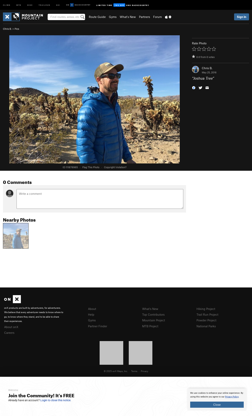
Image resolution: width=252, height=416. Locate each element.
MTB (18, 5)
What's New (128, 17)
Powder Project (206, 320)
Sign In (241, 17)
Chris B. (7, 28)
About (92, 309)
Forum (157, 17)
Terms (134, 371)
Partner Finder (97, 326)
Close (217, 404)
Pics (17, 28)
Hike (30, 5)
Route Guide (97, 17)
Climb (6, 5)
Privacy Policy (232, 396)
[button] (193, 87)
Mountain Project (153, 320)
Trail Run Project (207, 314)
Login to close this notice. (55, 400)
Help (91, 314)
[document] (217, 399)
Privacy (144, 371)
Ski (58, 5)
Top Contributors (153, 314)
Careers (9, 332)
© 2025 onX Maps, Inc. (116, 371)
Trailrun (44, 5)
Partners (144, 17)
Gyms (113, 17)
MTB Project (150, 326)
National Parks (206, 326)
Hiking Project (205, 309)
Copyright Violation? (115, 167)
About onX (11, 327)
